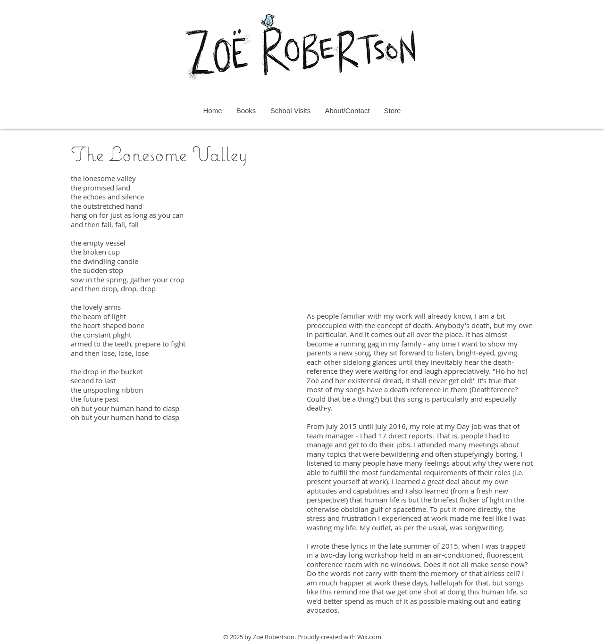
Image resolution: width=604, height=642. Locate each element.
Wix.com (369, 637)
